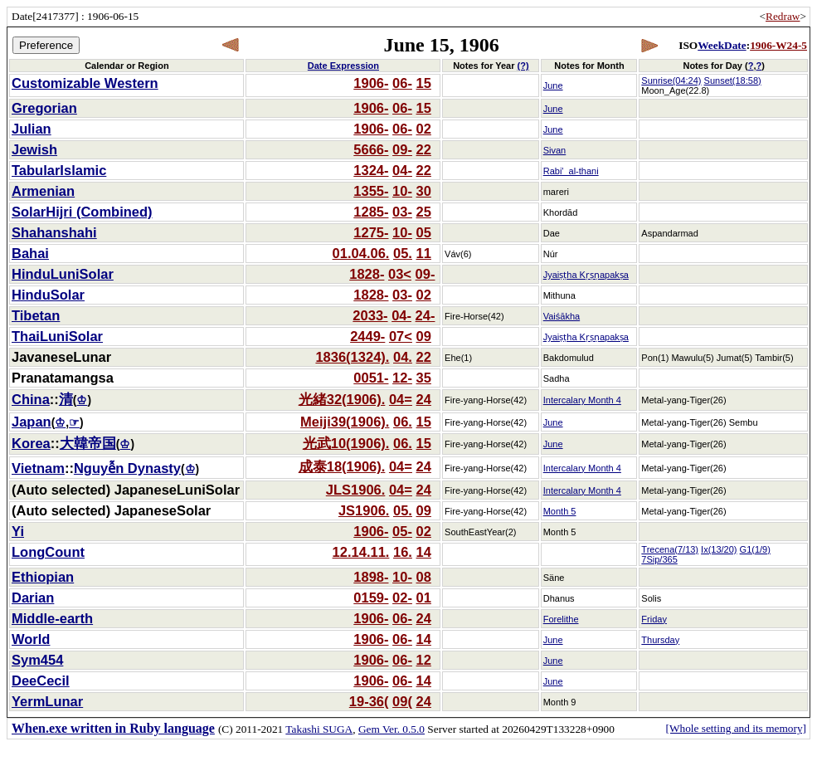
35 (423, 377)
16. (402, 551)
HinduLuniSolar (63, 273)
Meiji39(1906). (344, 421)
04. (402, 356)
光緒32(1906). (342, 399)
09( (402, 701)
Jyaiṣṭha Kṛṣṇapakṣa (586, 275)
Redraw (783, 16)
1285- (370, 211)
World (31, 639)
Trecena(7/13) (669, 549)
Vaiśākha (561, 316)
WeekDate (722, 45)
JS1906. (363, 510)
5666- (370, 149)
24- (425, 315)
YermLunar (47, 701)
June (553, 85)
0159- (370, 597)
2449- (367, 336)
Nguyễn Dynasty (127, 468)
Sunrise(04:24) (671, 80)
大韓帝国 (88, 443)
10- (402, 190)
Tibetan (36, 315)
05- (402, 531)
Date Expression (343, 66)
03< (399, 273)
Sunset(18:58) (732, 80)
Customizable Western (85, 83)
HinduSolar (48, 294)
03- (402, 211)
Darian (33, 597)
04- (402, 170)
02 (423, 128)
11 (423, 253)
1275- (370, 232)
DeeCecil (41, 680)
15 (423, 83)
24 (423, 399)
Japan (31, 421)
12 (423, 659)
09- (402, 149)
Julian (31, 128)
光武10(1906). (346, 443)
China (31, 399)
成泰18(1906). (342, 466)
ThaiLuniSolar (57, 336)
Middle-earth (52, 618)
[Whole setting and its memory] (735, 728)
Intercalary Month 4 (582, 400)
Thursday (660, 640)
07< (400, 336)
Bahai (30, 253)
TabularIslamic (59, 170)
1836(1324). (352, 356)
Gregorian (44, 107)
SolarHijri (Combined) (82, 211)
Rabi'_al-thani (571, 171)
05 (423, 232)
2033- (370, 315)
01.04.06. (361, 253)
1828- (366, 273)
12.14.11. (361, 551)
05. (402, 253)
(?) (523, 66)
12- (402, 377)
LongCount (48, 551)
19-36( (369, 701)
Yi (18, 531)
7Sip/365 (659, 559)
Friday (654, 619)
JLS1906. (356, 489)
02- (402, 597)
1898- (370, 576)
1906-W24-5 (778, 45)
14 (423, 551)
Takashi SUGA (319, 729)
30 (423, 190)
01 (423, 597)
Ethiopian (43, 576)
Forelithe (561, 619)
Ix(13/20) (719, 549)
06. (402, 421)
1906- (370, 83)
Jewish (34, 149)
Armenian (43, 190)
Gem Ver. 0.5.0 (391, 729)
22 (423, 149)
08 (423, 576)
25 (423, 211)
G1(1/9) (755, 549)
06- (402, 83)
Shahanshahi (54, 232)
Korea (31, 443)
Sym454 (37, 659)
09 (423, 336)
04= (400, 399)
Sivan (555, 150)
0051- (370, 377)
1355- (370, 190)
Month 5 (559, 511)
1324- (370, 170)
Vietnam (38, 468)
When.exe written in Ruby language (113, 728)
